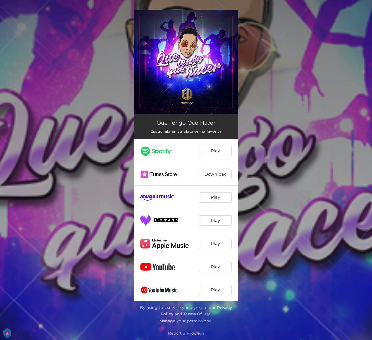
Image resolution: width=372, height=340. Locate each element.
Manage (167, 320)
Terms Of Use (197, 313)
